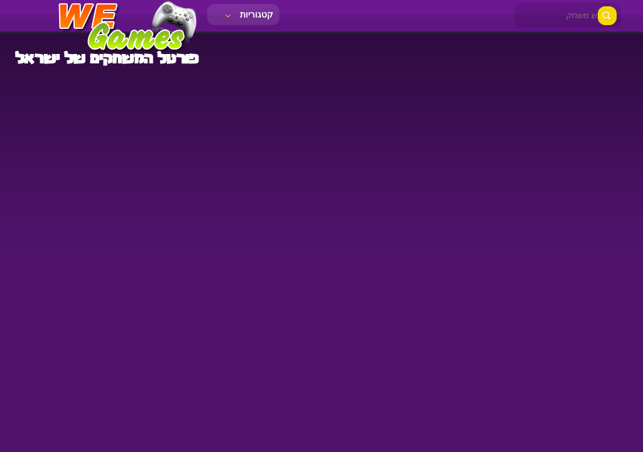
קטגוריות (248, 14)
